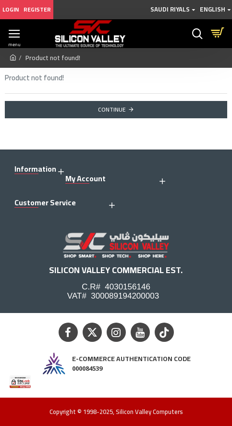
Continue (112, 109)
